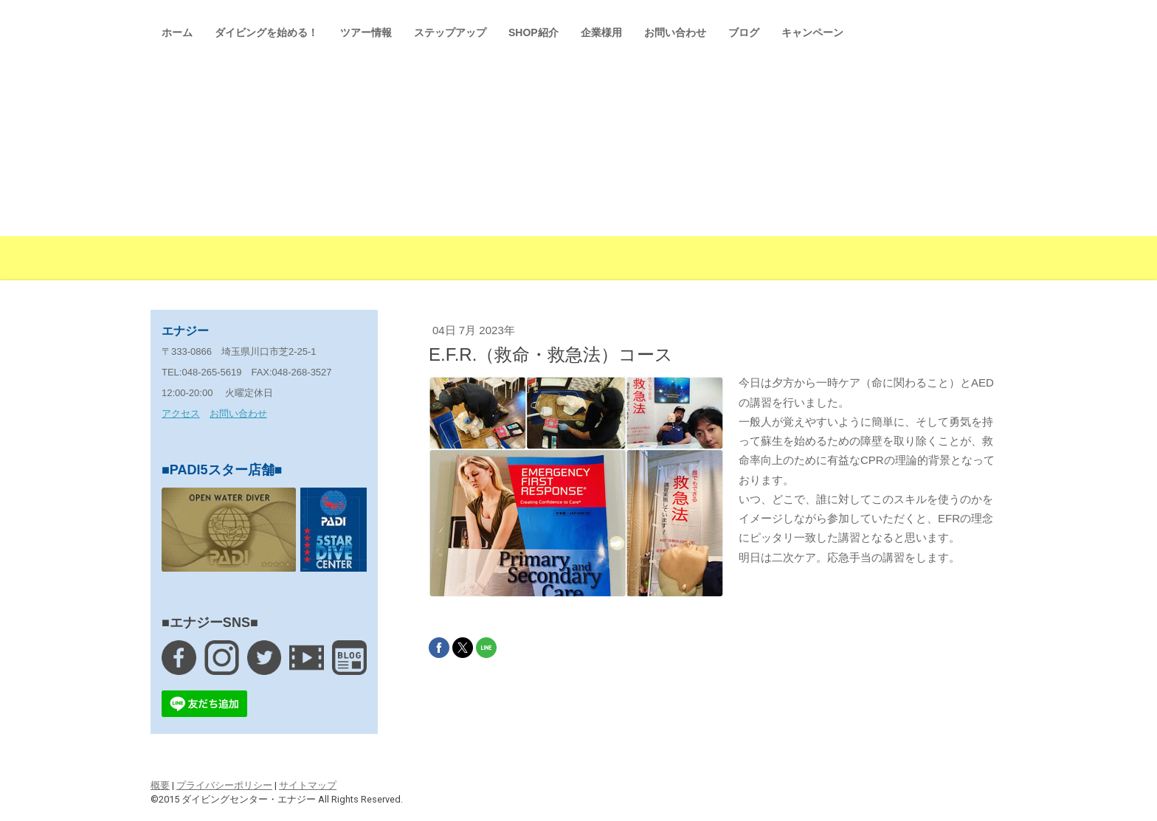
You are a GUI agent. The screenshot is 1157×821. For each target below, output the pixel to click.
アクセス (181, 413)
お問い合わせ (675, 32)
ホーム (177, 32)
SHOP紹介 (533, 32)
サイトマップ (307, 785)
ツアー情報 (366, 32)
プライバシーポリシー (224, 785)
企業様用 (601, 32)
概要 (160, 785)
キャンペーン (812, 32)
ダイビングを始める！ (266, 32)
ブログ (743, 32)
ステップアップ (450, 32)
